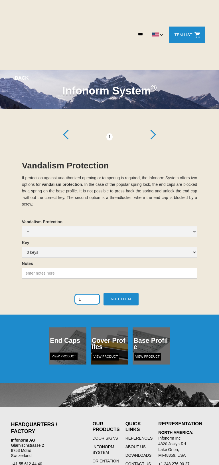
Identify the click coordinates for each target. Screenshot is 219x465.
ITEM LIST (187, 35)
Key (25, 242)
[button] (140, 35)
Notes (27, 263)
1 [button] (109, 136)
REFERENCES (139, 438)
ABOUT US (135, 446)
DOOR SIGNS (105, 438)
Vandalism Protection (42, 222)
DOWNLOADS (138, 455)
